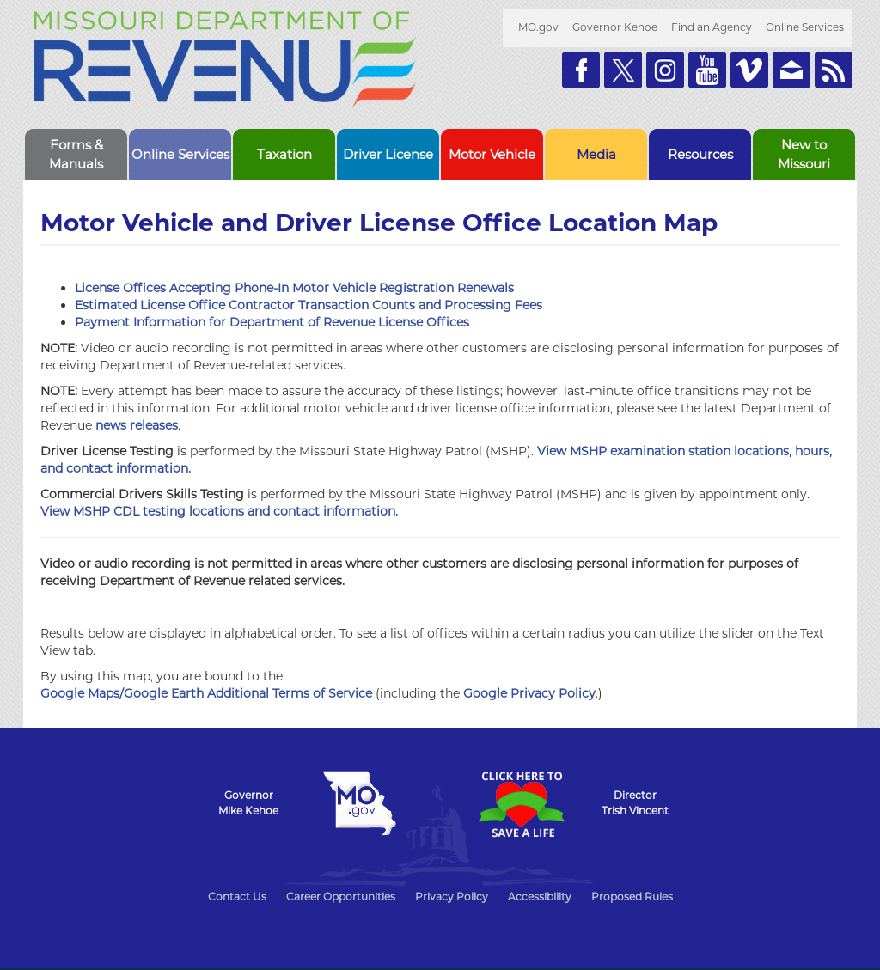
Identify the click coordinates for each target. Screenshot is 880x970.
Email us (791, 70)
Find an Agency (711, 27)
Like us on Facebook (581, 70)
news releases (136, 425)
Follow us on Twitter (623, 70)
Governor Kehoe (614, 27)
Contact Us (237, 896)
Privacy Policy (451, 896)
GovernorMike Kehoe (248, 803)
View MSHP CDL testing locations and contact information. (219, 511)
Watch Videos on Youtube (707, 70)
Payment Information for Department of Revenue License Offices (272, 322)
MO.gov (538, 27)
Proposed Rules (632, 896)
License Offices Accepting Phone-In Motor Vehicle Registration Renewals (294, 288)
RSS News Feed (833, 70)
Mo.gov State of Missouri (359, 803)
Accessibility (539, 896)
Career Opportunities (340, 896)
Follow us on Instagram (665, 70)
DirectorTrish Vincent (635, 803)
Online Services (805, 27)
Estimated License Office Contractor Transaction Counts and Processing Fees (308, 305)
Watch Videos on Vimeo (749, 70)
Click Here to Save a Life (521, 804)
